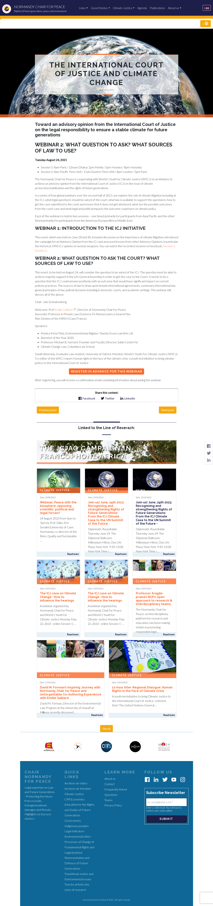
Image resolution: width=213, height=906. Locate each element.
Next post (167, 410)
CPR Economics (74, 799)
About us (173, 8)
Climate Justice (122, 8)
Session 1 (169, 246)
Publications (157, 8)
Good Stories (99, 8)
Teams (108, 800)
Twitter (108, 398)
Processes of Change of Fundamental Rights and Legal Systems (79, 847)
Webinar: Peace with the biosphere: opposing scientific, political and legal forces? (58, 508)
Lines (82, 8)
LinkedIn (127, 398)
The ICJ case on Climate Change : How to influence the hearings (58, 597)
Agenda (142, 8)
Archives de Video (75, 783)
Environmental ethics (77, 836)
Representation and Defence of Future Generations (76, 863)
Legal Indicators (74, 831)
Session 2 (41, 250)
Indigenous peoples (76, 826)
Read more (73, 554)
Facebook (86, 398)
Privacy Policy (113, 805)
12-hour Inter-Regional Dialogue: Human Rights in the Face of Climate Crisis (142, 689)
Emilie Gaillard (63, 309)
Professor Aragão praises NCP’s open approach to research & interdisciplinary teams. (154, 599)
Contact (109, 784)
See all (106, 728)
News (140, 490)
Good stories (72, 820)
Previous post (48, 410)
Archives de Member (77, 788)
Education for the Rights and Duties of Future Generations (79, 810)
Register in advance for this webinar (106, 371)
